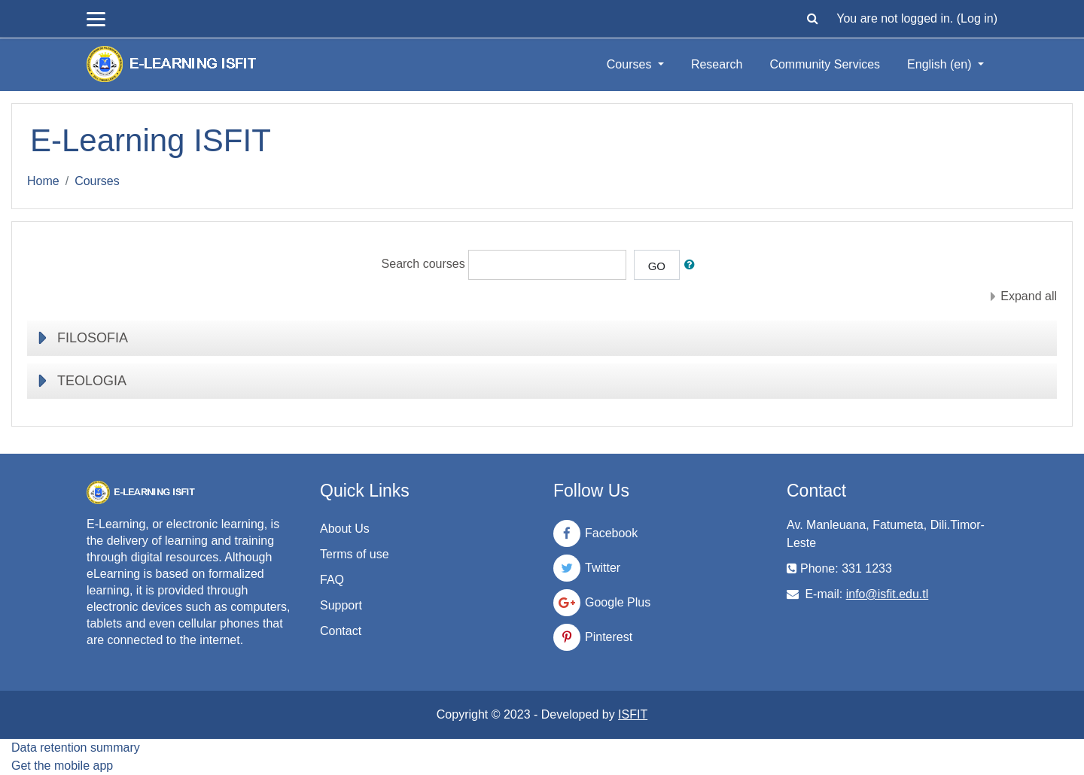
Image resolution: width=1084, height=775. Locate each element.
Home (43, 181)
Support (341, 605)
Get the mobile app (62, 765)
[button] (812, 19)
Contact (340, 631)
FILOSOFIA (92, 337)
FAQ (332, 579)
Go (656, 266)
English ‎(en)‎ (941, 64)
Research (716, 64)
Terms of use (354, 554)
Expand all (1028, 296)
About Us (345, 528)
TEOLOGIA (91, 380)
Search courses (423, 264)
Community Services (824, 64)
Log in (977, 18)
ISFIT (632, 714)
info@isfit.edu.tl (887, 594)
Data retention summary (75, 747)
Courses (631, 64)
